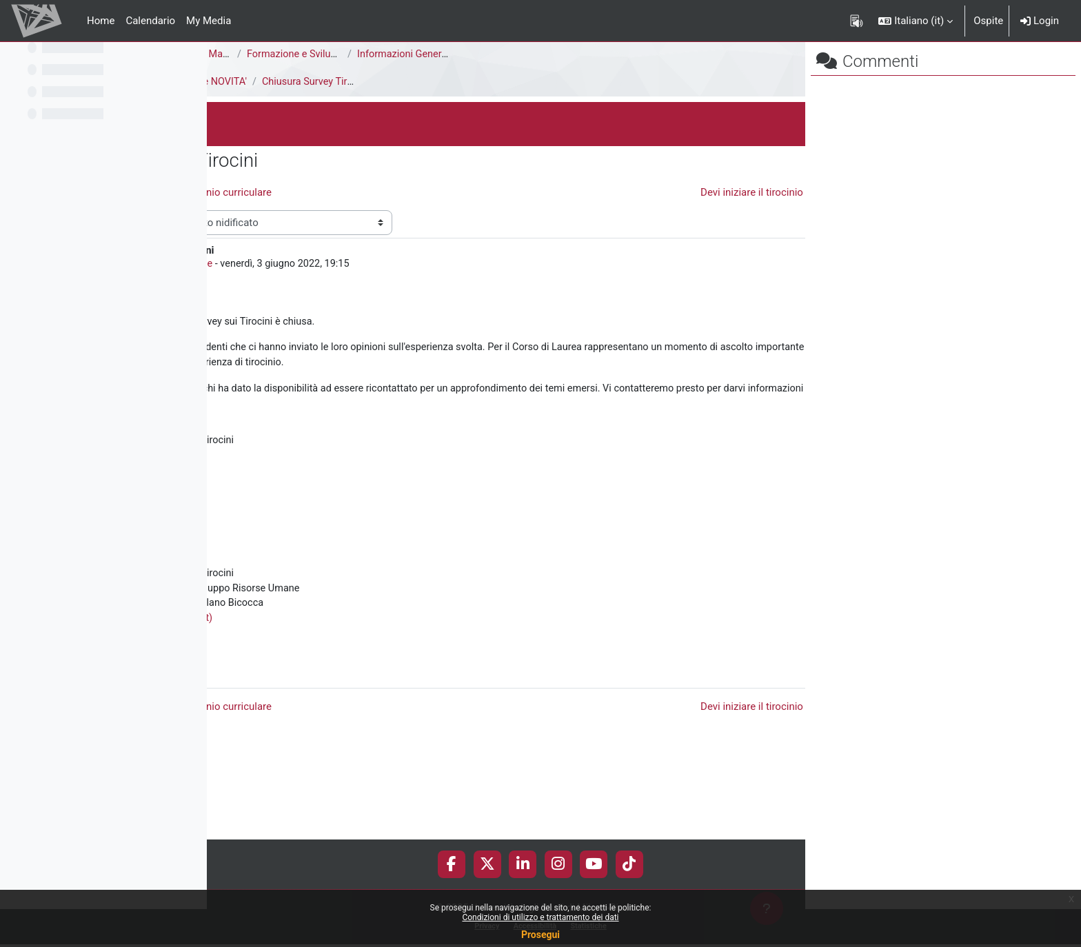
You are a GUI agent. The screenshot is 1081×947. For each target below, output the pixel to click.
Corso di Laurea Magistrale (405, 54)
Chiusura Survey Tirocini (528, 82)
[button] (915, 20)
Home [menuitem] (100, 20)
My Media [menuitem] (208, 20)
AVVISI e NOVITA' (418, 82)
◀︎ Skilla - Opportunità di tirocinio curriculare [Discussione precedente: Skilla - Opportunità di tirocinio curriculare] (376, 192)
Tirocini (235, 82)
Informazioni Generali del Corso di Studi (654, 54)
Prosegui (540, 934)
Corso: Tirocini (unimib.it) (365, 697)
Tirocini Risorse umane (371, 289)
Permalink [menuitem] (706, 747)
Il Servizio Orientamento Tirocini (341, 82)
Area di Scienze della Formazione (294, 54)
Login (1039, 20)
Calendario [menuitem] (150, 20)
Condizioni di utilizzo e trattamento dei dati (540, 917)
